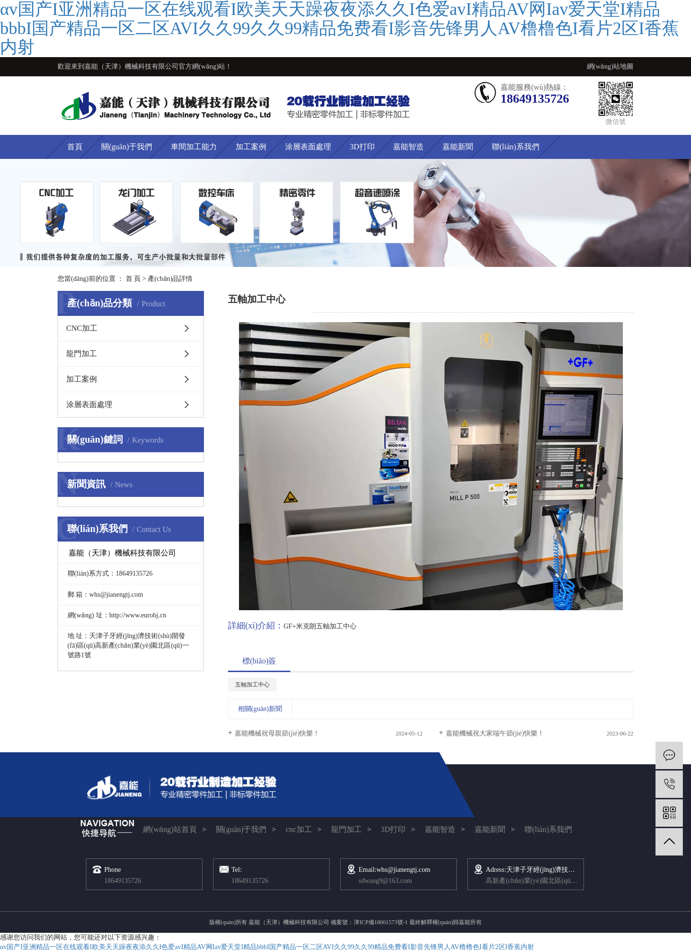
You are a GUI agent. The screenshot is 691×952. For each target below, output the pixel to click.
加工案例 (251, 147)
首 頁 (133, 278)
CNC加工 (81, 328)
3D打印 (362, 147)
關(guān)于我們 (126, 147)
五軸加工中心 (252, 684)
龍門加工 (81, 353)
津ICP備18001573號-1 (381, 922)
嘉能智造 (408, 147)
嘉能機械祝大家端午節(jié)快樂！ (495, 733)
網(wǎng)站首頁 (169, 829)
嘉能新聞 (457, 147)
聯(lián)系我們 (515, 147)
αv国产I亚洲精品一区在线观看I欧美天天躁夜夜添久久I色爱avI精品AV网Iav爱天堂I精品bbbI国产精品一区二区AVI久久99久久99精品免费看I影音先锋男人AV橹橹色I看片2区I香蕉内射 (267, 947)
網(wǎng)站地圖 (610, 66)
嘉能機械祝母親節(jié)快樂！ (277, 733)
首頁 (75, 147)
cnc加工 (298, 829)
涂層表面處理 (308, 147)
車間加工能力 (194, 147)
